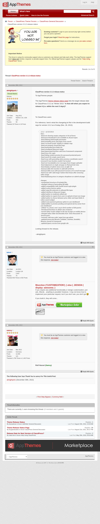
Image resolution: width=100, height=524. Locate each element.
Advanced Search (87, 15)
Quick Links (24, 15)
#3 (93, 325)
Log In (85, 2)
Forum (10, 21)
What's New (25, 11)
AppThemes (89, 456)
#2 (93, 247)
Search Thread (87, 80)
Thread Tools (75, 80)
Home (13, 11)
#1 (93, 85)
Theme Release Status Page (18, 428)
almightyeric (11, 380)
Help (92, 2)
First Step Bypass (44, 397)
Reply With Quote (87, 243)
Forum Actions (11, 15)
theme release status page (58, 101)
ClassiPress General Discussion (52, 21)
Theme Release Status (16, 422)
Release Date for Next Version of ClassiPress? (25, 433)
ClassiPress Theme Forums (26, 21)
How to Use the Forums (40, 15)
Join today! (54, 260)
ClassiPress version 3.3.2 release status (25, 76)
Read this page (63, 37)
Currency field (57, 397)
